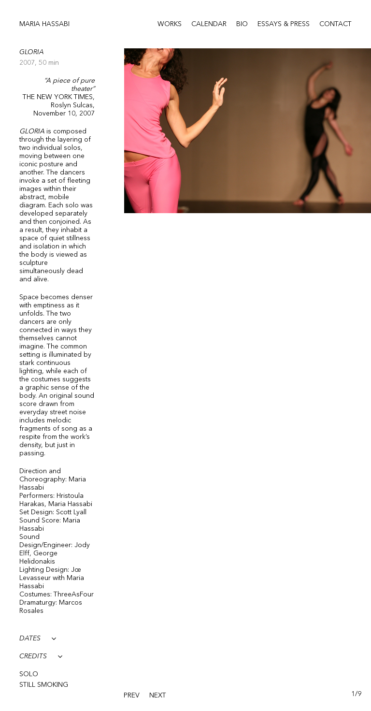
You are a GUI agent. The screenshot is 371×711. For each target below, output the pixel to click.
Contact (335, 24)
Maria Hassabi (44, 24)
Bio (242, 24)
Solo (28, 674)
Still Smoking (43, 685)
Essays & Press (283, 24)
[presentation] (132, 696)
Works (169, 24)
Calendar (209, 24)
